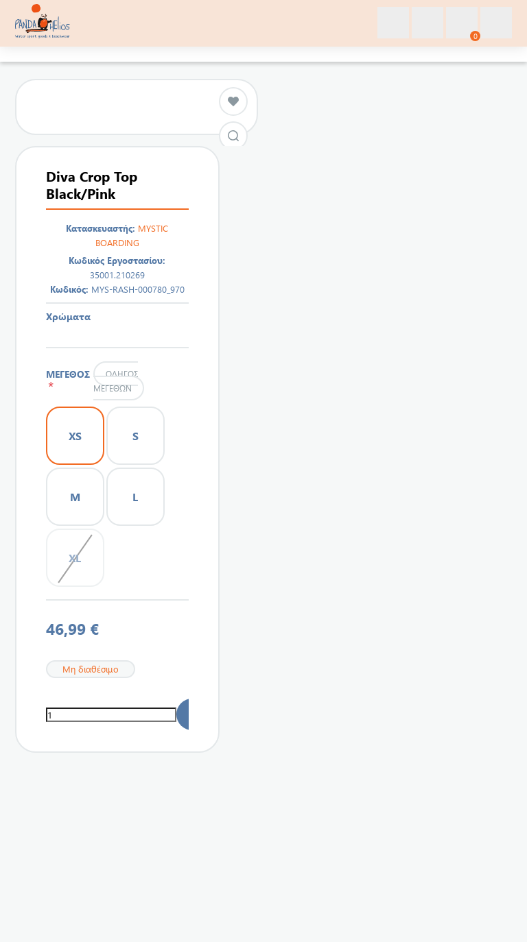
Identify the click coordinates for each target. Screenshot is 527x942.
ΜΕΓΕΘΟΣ (68, 379)
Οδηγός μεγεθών (115, 381)
